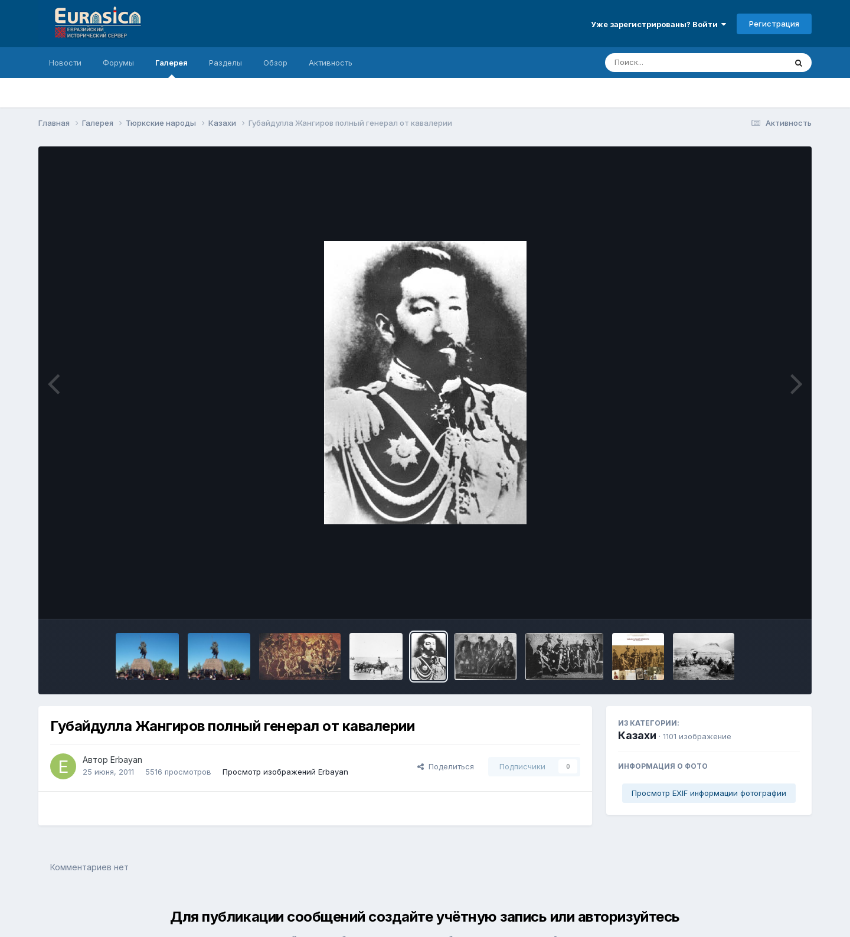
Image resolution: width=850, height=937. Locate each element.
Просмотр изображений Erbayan (285, 771)
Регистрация (774, 23)
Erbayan (126, 760)
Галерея (171, 68)
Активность (330, 62)
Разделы (225, 62)
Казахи (637, 735)
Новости (65, 62)
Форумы (118, 62)
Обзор (275, 62)
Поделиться (445, 766)
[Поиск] (673, 62)
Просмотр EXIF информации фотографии (709, 793)
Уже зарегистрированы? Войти (658, 24)
